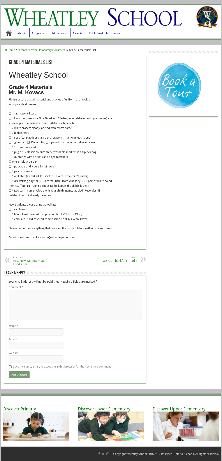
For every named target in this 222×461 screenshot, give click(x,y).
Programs (38, 33)
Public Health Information (105, 33)
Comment (16, 287)
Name (13, 325)
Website (14, 353)
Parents (77, 33)
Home (9, 32)
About (21, 33)
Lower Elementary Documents (48, 50)
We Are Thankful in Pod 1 (115, 259)
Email (13, 339)
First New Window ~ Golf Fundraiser (35, 261)
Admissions (58, 33)
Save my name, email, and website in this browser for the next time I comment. (62, 366)
